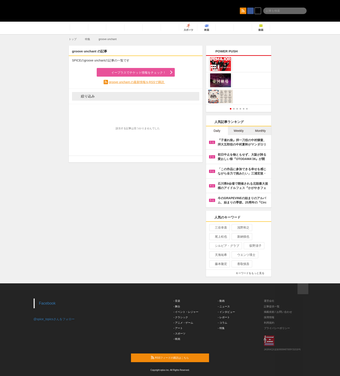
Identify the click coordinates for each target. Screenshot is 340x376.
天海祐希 (219, 255)
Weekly (239, 130)
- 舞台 (176, 306)
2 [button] (234, 109)
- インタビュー (226, 311)
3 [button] (237, 109)
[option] (238, 81)
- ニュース (224, 306)
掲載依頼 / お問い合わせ (278, 311)
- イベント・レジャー (185, 311)
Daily (217, 130)
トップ (73, 39)
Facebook (47, 303)
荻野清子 (254, 245)
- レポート (224, 317)
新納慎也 (241, 236)
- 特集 (221, 328)
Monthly (260, 130)
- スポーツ (179, 333)
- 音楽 (176, 300)
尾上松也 (219, 236)
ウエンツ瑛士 (244, 255)
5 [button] (243, 109)
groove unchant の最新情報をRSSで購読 (137, 82)
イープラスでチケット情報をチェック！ (133, 72)
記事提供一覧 (272, 306)
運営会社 (269, 300)
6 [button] (247, 109)
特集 (87, 39)
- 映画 (176, 338)
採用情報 (269, 317)
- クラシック (180, 317)
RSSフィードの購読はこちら (178, 357)
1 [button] (230, 109)
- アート (178, 328)
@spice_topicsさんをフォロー (54, 319)
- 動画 (221, 300)
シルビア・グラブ (225, 245)
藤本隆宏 (219, 264)
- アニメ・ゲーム (183, 322)
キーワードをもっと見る (252, 273)
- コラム (222, 322)
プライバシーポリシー (277, 328)
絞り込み (85, 96)
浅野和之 (241, 227)
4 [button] (240, 109)
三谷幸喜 (219, 227)
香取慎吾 (241, 264)
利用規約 (269, 322)
